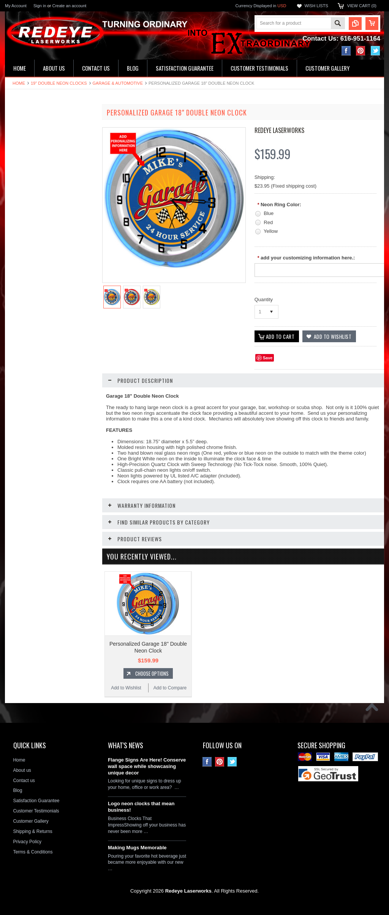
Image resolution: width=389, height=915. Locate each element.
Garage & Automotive (118, 83)
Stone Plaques (24, 281)
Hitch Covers (22, 268)
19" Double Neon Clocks (59, 83)
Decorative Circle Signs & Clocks (42, 229)
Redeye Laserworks (279, 130)
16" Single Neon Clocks (33, 139)
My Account (16, 5)
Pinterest (360, 50)
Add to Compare (73, 441)
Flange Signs (22, 217)
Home (19, 83)
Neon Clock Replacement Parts (41, 294)
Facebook (346, 50)
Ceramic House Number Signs (40, 204)
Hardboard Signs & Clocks (36, 191)
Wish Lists (316, 5)
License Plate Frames (31, 255)
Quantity (264, 299)
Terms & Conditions (32, 851)
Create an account (69, 5)
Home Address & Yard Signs (37, 178)
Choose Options (54, 426)
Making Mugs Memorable (137, 847)
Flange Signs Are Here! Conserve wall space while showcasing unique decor (147, 766)
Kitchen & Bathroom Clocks (37, 165)
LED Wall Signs (25, 152)
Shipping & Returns (32, 831)
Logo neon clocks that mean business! (141, 806)
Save (268, 358)
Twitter (375, 50)
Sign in (39, 5)
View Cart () (361, 5)
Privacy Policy (27, 841)
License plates (23, 242)
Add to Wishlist (28, 441)
